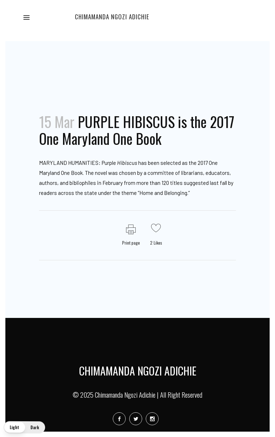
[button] (24, 427)
